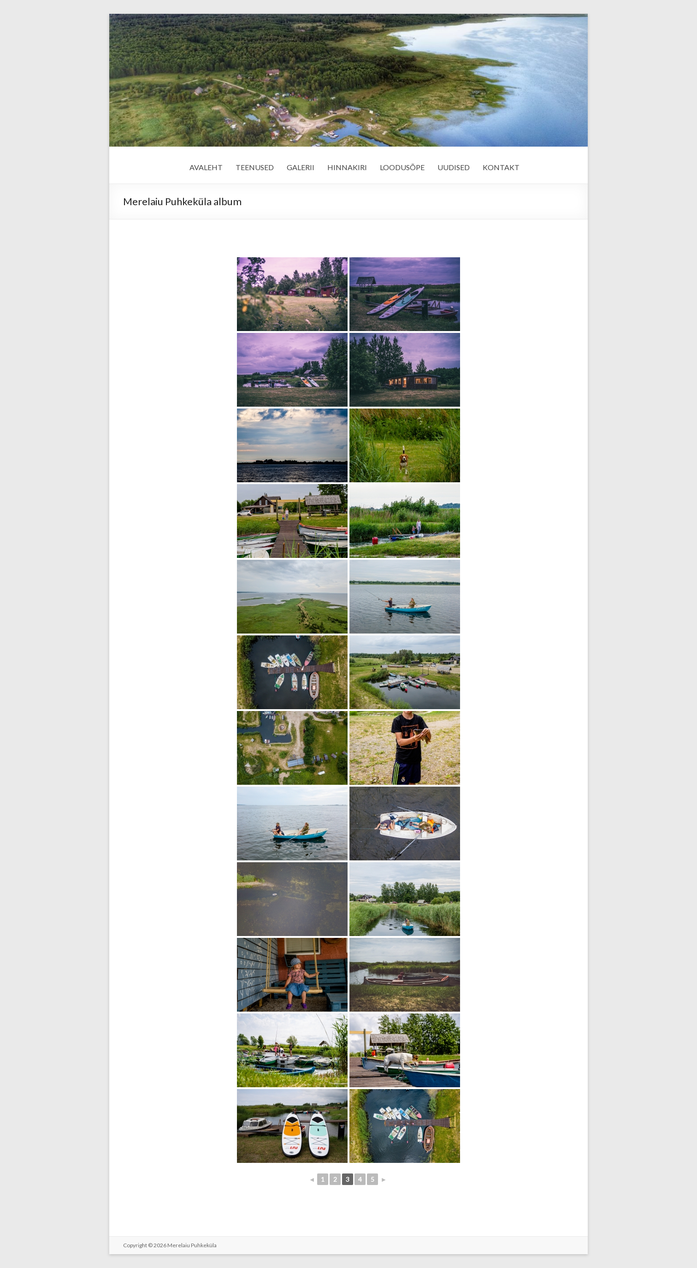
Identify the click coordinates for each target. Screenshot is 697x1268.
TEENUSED (255, 167)
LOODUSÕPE (402, 167)
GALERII (300, 167)
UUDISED (453, 167)
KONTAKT (501, 167)
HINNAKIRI (347, 167)
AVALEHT (206, 167)
